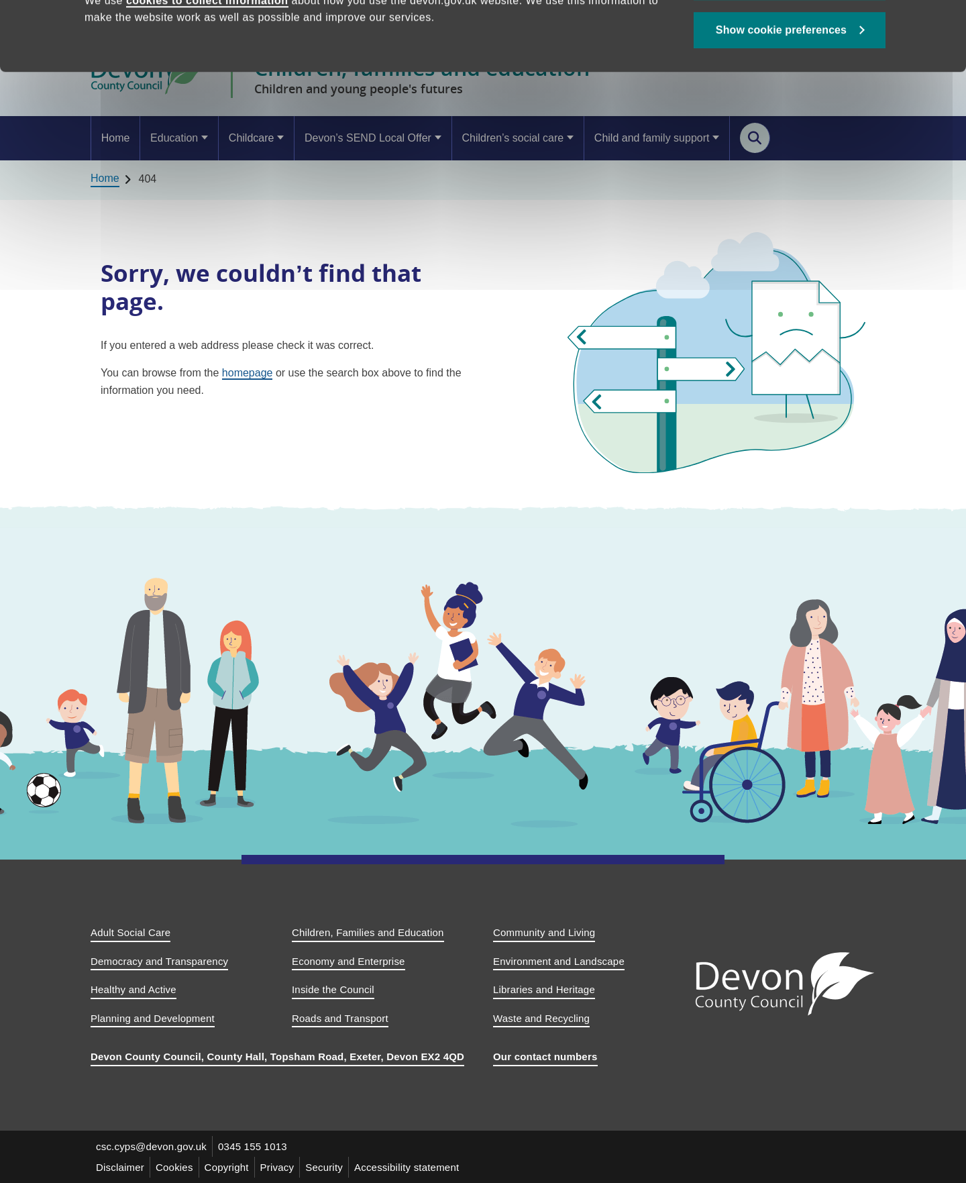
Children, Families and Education (368, 932)
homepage (247, 372)
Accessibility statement (406, 1167)
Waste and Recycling (541, 1018)
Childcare (251, 138)
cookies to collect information (207, 65)
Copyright (227, 1167)
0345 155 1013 (252, 1146)
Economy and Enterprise (348, 961)
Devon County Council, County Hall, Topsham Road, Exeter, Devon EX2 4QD (277, 1056)
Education (174, 138)
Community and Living (544, 932)
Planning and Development (153, 1018)
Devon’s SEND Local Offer (368, 138)
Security (324, 1167)
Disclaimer (120, 1167)
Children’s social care (513, 138)
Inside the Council (333, 989)
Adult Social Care (130, 932)
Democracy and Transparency (159, 961)
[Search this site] (755, 138)
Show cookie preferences (781, 95)
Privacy (277, 1167)
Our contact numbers (545, 1056)
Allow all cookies (790, 47)
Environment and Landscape (559, 961)
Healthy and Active (133, 989)
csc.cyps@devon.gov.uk (151, 1146)
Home (115, 138)
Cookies (174, 1167)
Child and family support (652, 138)
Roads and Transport (340, 1018)
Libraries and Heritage (544, 989)
